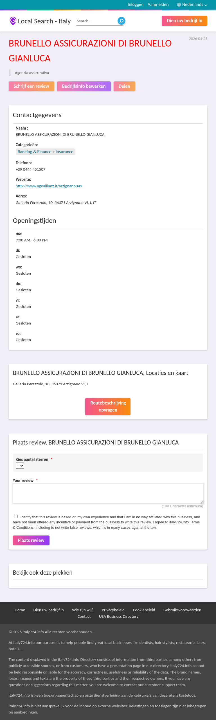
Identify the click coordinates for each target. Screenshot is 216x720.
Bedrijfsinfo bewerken (84, 86)
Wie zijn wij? (83, 609)
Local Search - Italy (44, 21)
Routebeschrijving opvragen (108, 406)
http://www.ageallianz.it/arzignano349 (49, 185)
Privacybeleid (113, 609)
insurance (64, 151)
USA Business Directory (119, 616)
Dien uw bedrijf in (184, 21)
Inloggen (135, 4)
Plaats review (31, 540)
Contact (84, 616)
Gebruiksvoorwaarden (182, 609)
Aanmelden (158, 4)
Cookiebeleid (144, 609)
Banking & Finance (34, 151)
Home (20, 609)
